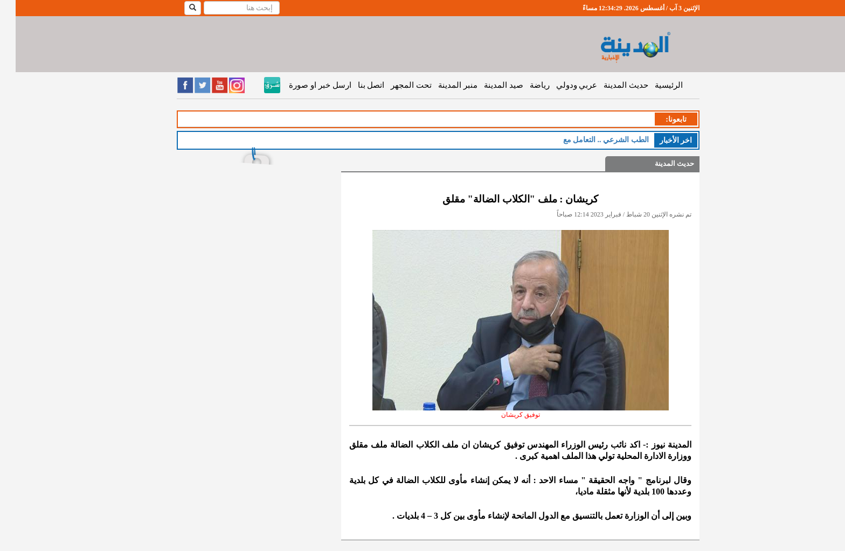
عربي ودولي (561, 85)
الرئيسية (653, 85)
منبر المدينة (442, 85)
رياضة (524, 85)
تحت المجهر (395, 85)
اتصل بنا (355, 85)
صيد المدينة (488, 85)
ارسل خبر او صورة (304, 85)
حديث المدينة (610, 85)
